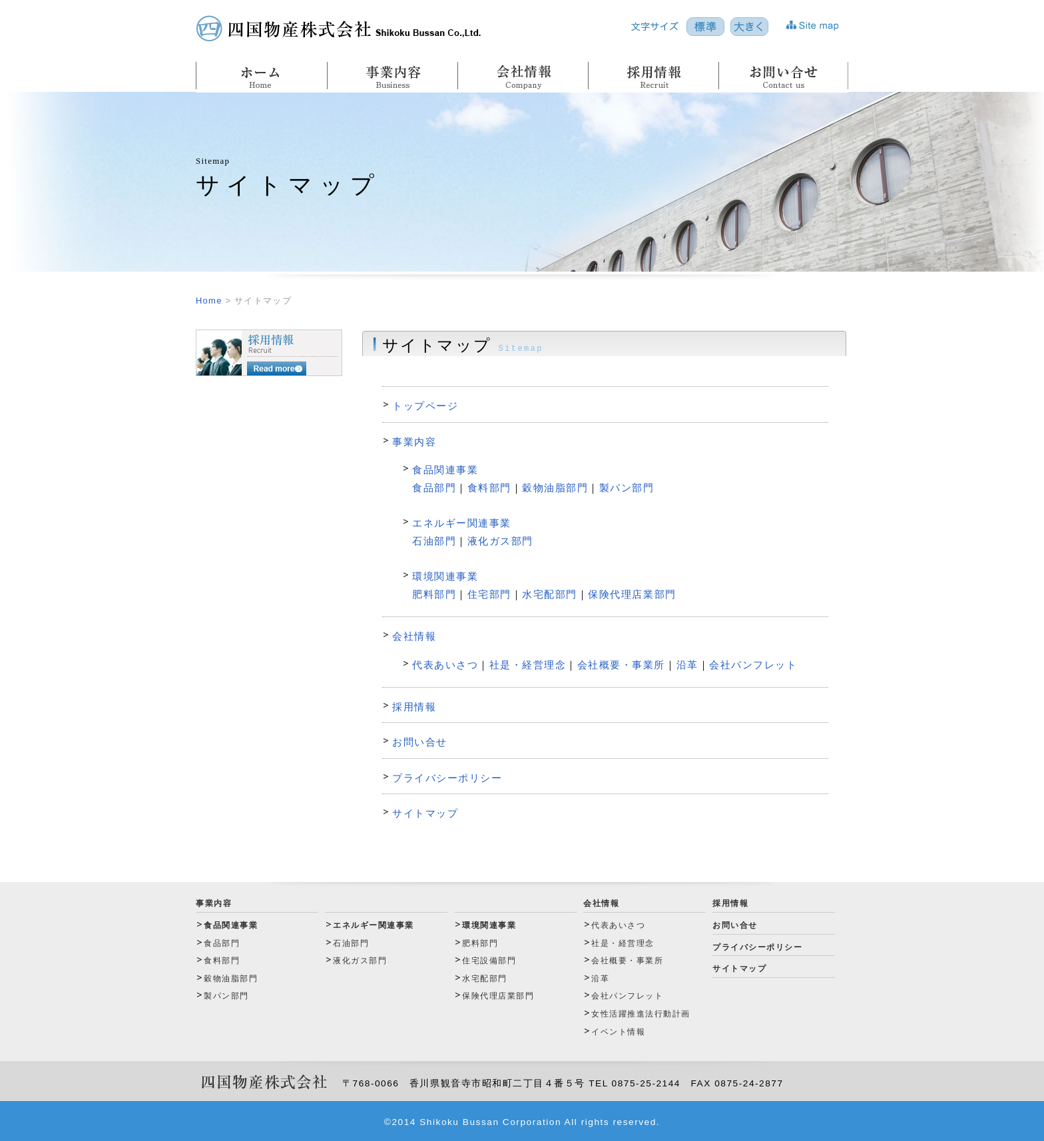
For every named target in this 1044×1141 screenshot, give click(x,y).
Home (209, 301)
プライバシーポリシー (447, 778)
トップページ (425, 405)
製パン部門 (626, 487)
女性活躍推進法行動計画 (640, 1014)
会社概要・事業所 (621, 664)
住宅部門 (489, 594)
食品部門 (434, 487)
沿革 (687, 664)
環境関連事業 (445, 576)
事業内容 (414, 441)
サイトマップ (425, 813)
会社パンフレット (753, 664)
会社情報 (414, 636)
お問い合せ (419, 742)
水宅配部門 (549, 594)
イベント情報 (618, 1031)
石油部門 (434, 541)
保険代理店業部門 (632, 594)
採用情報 (414, 706)
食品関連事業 (445, 469)
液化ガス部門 (500, 541)
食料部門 (489, 487)
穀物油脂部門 (555, 487)
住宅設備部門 (489, 960)
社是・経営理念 (528, 664)
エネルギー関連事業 (461, 523)
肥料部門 (434, 594)
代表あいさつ (445, 664)
